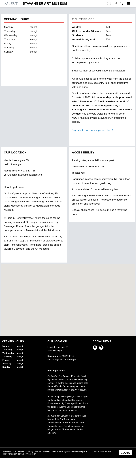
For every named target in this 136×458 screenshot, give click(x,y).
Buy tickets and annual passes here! (92, 130)
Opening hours (13, 341)
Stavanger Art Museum (45, 3)
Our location (57, 341)
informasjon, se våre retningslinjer (21, 454)
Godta (125, 452)
